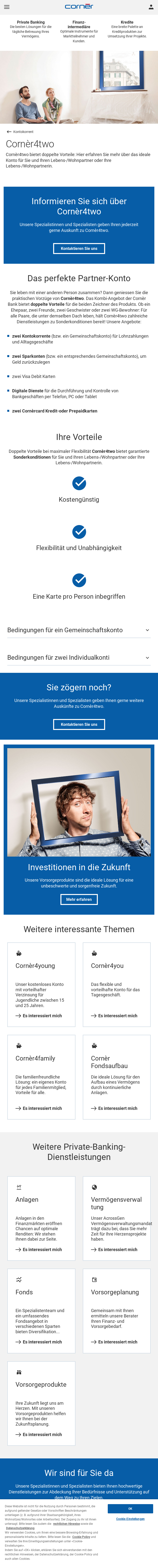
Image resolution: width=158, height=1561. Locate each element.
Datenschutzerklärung (20, 1528)
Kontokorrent (23, 132)
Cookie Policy (81, 1537)
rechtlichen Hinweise (66, 1524)
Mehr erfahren (79, 899)
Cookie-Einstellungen (130, 1519)
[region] (79, 1530)
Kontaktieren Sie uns (79, 248)
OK (130, 1508)
